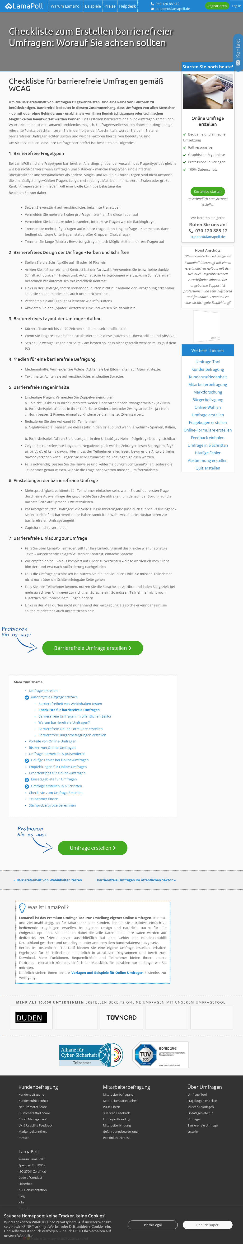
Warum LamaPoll (66, 6)
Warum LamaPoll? (31, 1159)
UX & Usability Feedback (35, 1125)
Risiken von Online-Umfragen (52, 747)
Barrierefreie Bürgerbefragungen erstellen (72, 735)
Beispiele (93, 6)
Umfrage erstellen (43, 690)
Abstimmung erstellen (208, 460)
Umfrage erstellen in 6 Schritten (56, 786)
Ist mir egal (153, 1238)
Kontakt (24, 1208)
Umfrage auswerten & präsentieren (57, 753)
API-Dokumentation (33, 1190)
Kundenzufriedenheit (208, 377)
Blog (22, 1196)
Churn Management (33, 1119)
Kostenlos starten (208, 191)
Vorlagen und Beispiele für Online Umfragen (107, 972)
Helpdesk (127, 6)
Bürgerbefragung (207, 399)
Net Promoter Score (33, 1107)
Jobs (21, 1202)
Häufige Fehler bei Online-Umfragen (60, 760)
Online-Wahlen (208, 407)
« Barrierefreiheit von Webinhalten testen (48, 880)
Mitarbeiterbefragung (207, 384)
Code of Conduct (30, 1177)
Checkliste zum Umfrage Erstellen (56, 792)
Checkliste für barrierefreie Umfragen (69, 710)
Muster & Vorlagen (200, 1107)
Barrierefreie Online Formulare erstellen (70, 729)
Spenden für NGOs (32, 1165)
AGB (21, 1214)
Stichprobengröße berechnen (52, 805)
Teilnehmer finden (43, 799)
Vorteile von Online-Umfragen (52, 741)
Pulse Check (111, 1107)
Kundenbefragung (208, 369)
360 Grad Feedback (116, 1113)
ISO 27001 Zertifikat (32, 1171)
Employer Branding (116, 1119)
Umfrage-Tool (208, 361)
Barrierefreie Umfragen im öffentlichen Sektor (75, 716)
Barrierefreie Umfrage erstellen (90, 648)
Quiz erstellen (208, 468)
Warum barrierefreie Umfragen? (64, 722)
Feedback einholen (207, 437)
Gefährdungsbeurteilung (120, 1131)
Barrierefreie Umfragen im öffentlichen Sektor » (136, 880)
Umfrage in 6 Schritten (208, 445)
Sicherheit (26, 1184)
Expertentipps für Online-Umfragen (57, 773)
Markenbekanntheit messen (33, 1134)
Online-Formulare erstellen (208, 430)
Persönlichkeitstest (116, 1138)
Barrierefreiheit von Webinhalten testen (70, 703)
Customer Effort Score (34, 1113)
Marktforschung (207, 392)
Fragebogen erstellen (208, 422)
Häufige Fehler (208, 452)
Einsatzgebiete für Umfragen (54, 779)
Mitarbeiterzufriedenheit (120, 1100)
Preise (110, 6)
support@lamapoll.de (208, 237)
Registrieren (217, 6)
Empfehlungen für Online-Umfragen (58, 767)
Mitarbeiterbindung (117, 1125)
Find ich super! (208, 1238)
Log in (236, 6)
